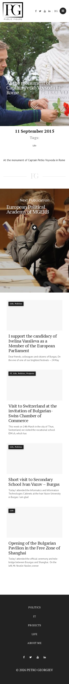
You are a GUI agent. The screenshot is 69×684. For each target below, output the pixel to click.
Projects (34, 625)
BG (56, 11)
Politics (34, 607)
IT (34, 616)
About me (34, 643)
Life (35, 634)
